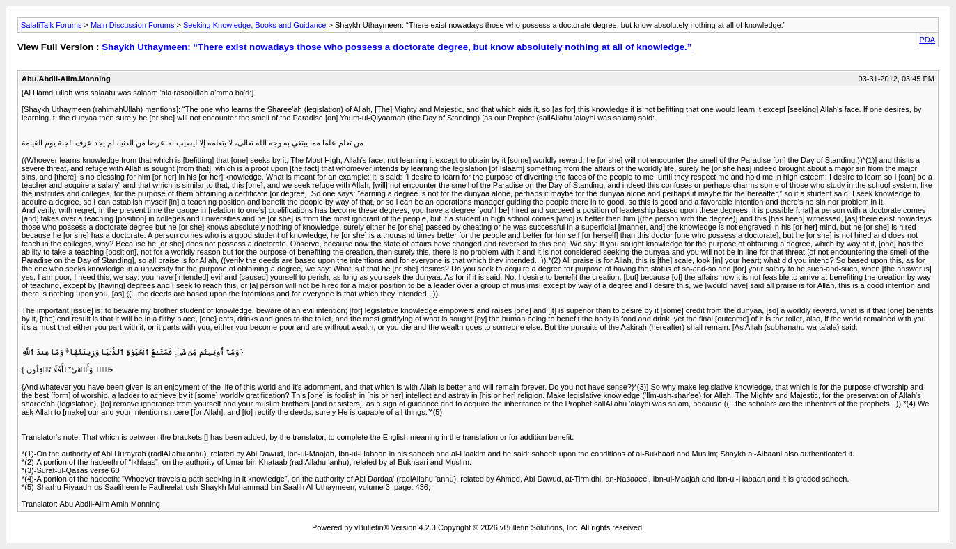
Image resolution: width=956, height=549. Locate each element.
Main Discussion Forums (132, 25)
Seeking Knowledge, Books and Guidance (254, 25)
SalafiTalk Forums (51, 25)
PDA (927, 39)
